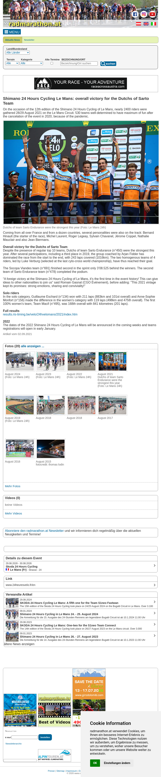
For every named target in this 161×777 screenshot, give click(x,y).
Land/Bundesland (17, 49)
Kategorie (26, 59)
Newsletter (29, 40)
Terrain (11, 59)
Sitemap (60, 771)
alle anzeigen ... (32, 346)
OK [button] (95, 763)
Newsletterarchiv (14, 743)
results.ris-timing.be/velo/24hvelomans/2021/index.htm (40, 314)
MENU (12, 31)
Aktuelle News (12, 40)
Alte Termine (52, 59)
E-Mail (8, 737)
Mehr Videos (13, 513)
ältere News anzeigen (19, 644)
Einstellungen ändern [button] (117, 763)
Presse (51, 771)
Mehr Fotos (12, 486)
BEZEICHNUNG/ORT (73, 59)
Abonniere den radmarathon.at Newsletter (34, 530)
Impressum (71, 771)
